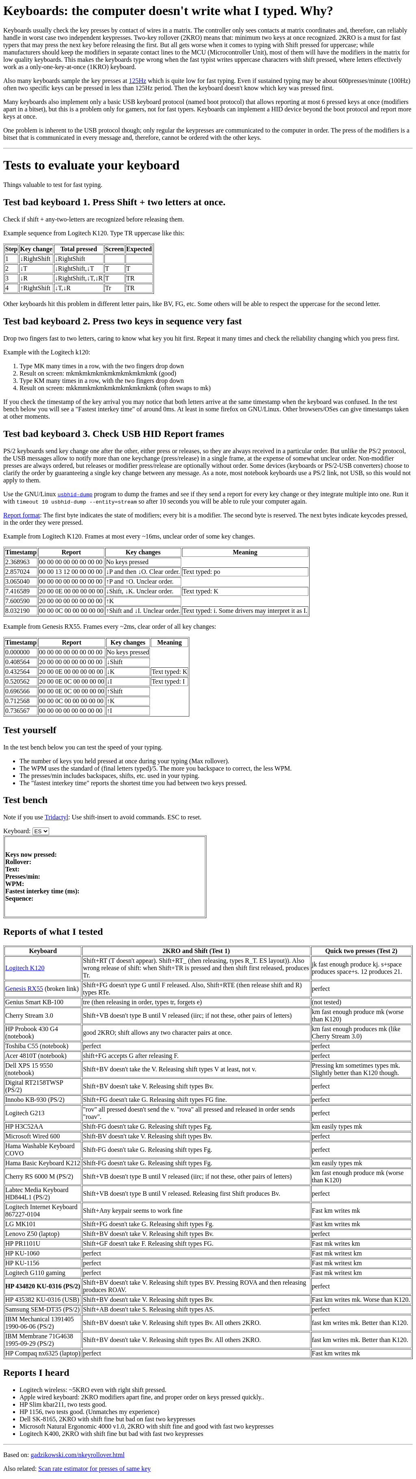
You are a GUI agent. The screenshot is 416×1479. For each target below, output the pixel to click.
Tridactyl (56, 817)
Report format (21, 515)
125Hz (137, 80)
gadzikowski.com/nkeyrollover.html (78, 1454)
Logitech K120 (24, 967)
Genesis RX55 (24, 988)
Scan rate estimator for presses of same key (94, 1468)
